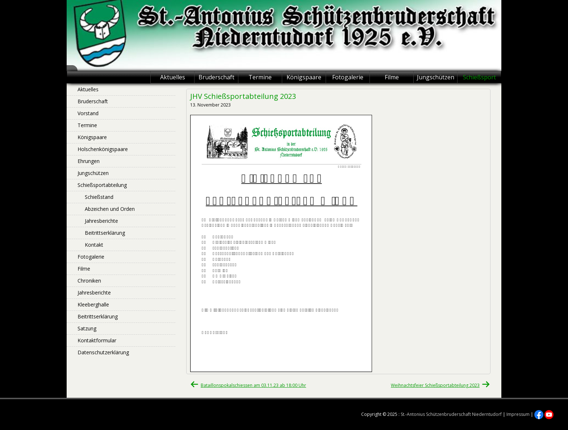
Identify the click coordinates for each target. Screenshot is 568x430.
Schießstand (99, 196)
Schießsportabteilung (102, 184)
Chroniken (89, 280)
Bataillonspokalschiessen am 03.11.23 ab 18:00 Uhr (253, 385)
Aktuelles (172, 77)
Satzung (87, 328)
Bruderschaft (216, 77)
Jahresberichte (101, 220)
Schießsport (479, 77)
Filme (392, 77)
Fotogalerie (347, 77)
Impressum (518, 414)
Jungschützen (435, 77)
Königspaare (304, 77)
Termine (260, 77)
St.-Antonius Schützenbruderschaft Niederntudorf (451, 414)
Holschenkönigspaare (103, 149)
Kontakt (94, 244)
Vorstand (88, 113)
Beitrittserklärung (105, 232)
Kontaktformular (97, 340)
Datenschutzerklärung (103, 352)
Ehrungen (89, 161)
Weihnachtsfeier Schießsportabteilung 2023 (435, 385)
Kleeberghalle (93, 304)
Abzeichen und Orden (110, 208)
